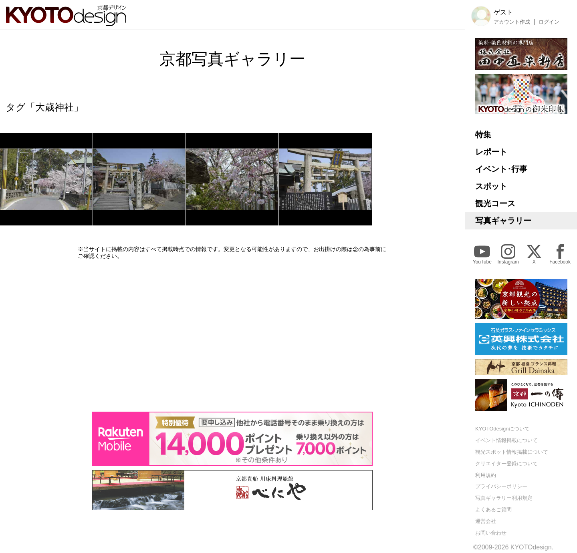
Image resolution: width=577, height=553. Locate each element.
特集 (483, 134)
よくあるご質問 (493, 510)
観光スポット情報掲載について (511, 452)
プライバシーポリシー (501, 486)
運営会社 (485, 521)
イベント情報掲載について (506, 440)
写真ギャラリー (503, 220)
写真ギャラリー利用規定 (504, 498)
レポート (491, 151)
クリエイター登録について (506, 463)
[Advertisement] (232, 336)
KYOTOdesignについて (502, 429)
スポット (491, 186)
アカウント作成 (512, 22)
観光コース (495, 203)
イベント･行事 (501, 169)
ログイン (549, 22)
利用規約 (485, 475)
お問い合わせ (490, 533)
